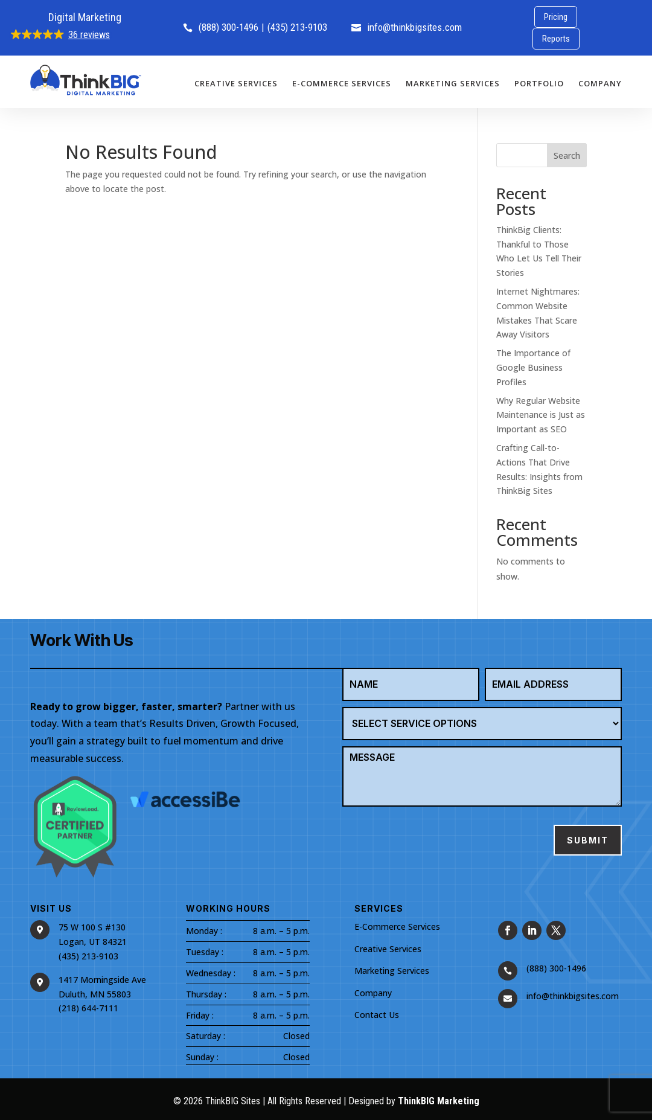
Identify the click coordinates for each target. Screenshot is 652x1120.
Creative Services (236, 83)
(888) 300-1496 (220, 27)
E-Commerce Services (341, 83)
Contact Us (376, 1014)
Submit (588, 840)
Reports (556, 38)
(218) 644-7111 (88, 1008)
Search (567, 155)
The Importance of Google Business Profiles (533, 367)
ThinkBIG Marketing (438, 1101)
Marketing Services (453, 83)
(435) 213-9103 (297, 27)
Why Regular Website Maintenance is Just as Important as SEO (540, 415)
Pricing (555, 16)
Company (600, 83)
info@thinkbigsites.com (406, 27)
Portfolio (539, 83)
